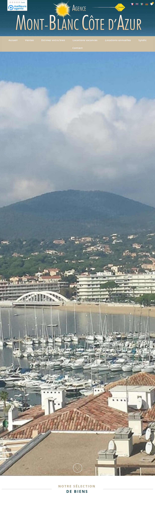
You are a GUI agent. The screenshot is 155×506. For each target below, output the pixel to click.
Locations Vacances (85, 41)
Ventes (29, 41)
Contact (77, 48)
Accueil (13, 41)
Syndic (142, 41)
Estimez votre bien (53, 41)
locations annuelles (118, 41)
